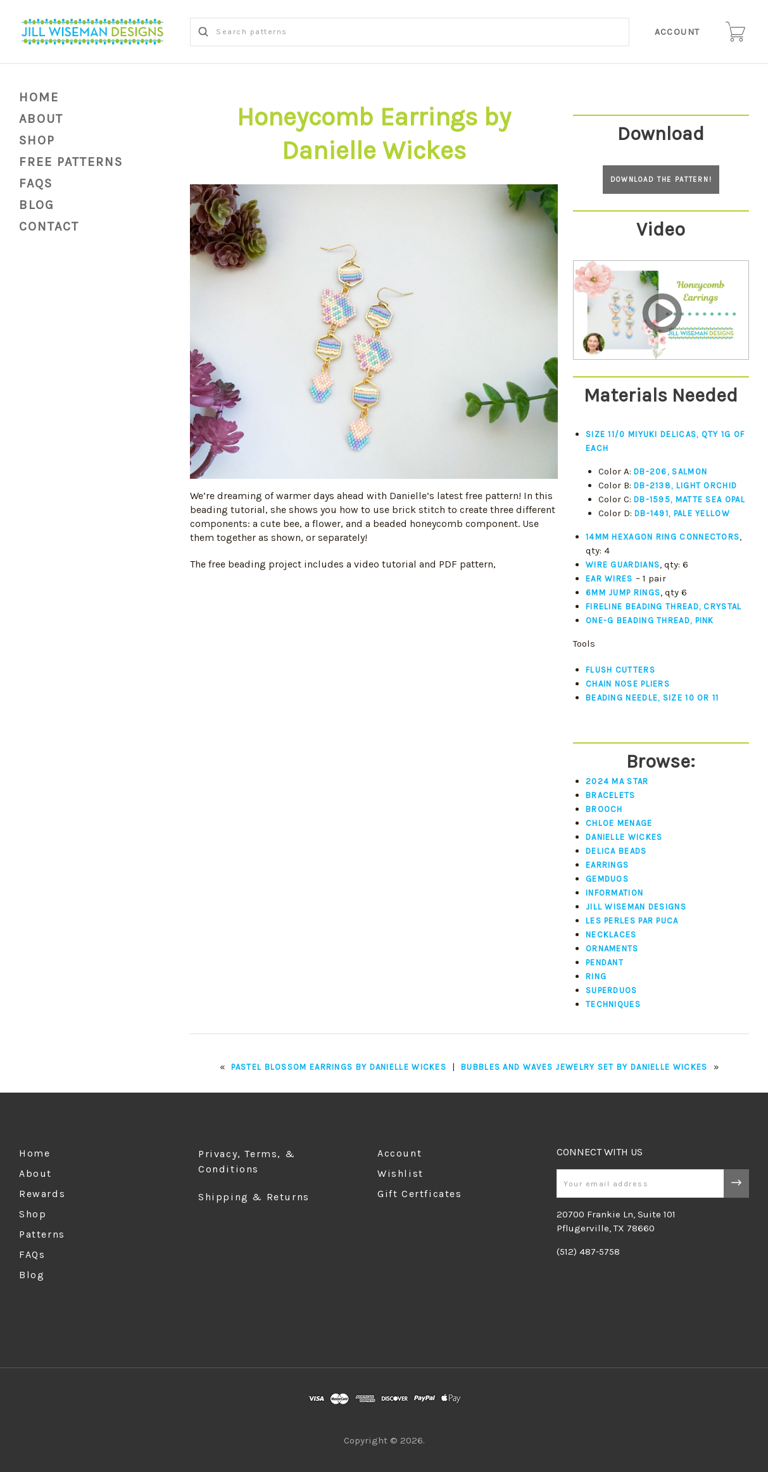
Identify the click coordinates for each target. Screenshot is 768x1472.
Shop (37, 140)
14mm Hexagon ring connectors (663, 537)
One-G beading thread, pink (650, 620)
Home (39, 97)
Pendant (605, 962)
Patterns (42, 1234)
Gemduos (607, 879)
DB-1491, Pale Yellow (682, 513)
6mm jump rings (623, 592)
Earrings (607, 865)
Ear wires (609, 578)
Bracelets (611, 795)
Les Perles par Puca (632, 920)
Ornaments (612, 948)
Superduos (612, 990)
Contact (49, 226)
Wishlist (400, 1173)
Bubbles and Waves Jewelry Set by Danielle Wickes (584, 1067)
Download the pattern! (661, 179)
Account (678, 32)
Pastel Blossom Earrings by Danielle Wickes (338, 1067)
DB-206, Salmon (670, 471)
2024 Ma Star (617, 781)
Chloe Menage (619, 823)
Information (614, 893)
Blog (31, 1275)
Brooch (604, 809)
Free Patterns (71, 162)
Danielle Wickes (624, 837)
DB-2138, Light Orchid (685, 485)
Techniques (613, 1004)
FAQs (36, 183)
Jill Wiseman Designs (636, 906)
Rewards (42, 1194)
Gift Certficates (419, 1194)
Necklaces (611, 934)
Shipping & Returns (254, 1197)
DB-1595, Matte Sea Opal (689, 499)
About (41, 118)
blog (36, 205)
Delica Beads (616, 851)
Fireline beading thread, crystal (664, 606)
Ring (596, 976)
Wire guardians (623, 564)
